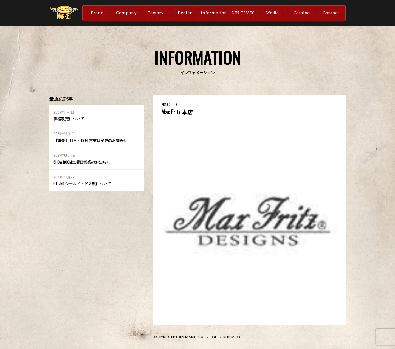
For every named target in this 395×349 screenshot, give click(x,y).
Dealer (185, 12)
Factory (156, 12)
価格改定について (68, 119)
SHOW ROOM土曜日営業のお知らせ (82, 162)
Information (214, 12)
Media (272, 12)
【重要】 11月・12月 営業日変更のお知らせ (89, 140)
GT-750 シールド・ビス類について (82, 184)
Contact (331, 12)
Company (126, 12)
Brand (97, 12)
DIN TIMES (243, 12)
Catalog (302, 12)
